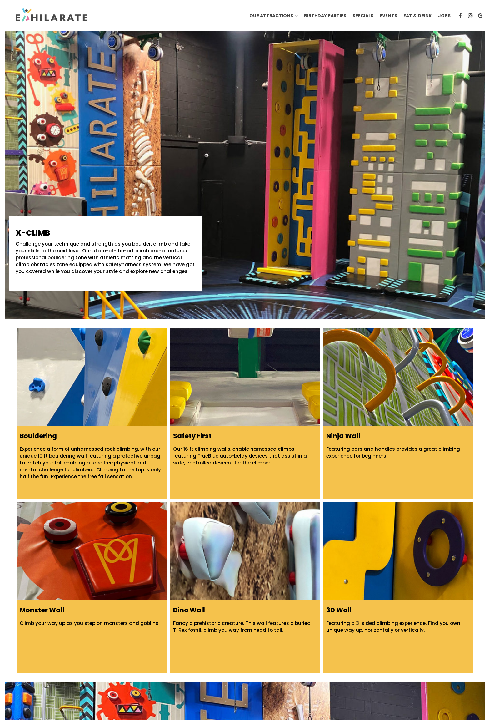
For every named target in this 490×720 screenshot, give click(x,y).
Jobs (444, 16)
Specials (362, 16)
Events (388, 16)
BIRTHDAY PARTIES (325, 16)
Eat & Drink (417, 16)
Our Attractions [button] (273, 16)
